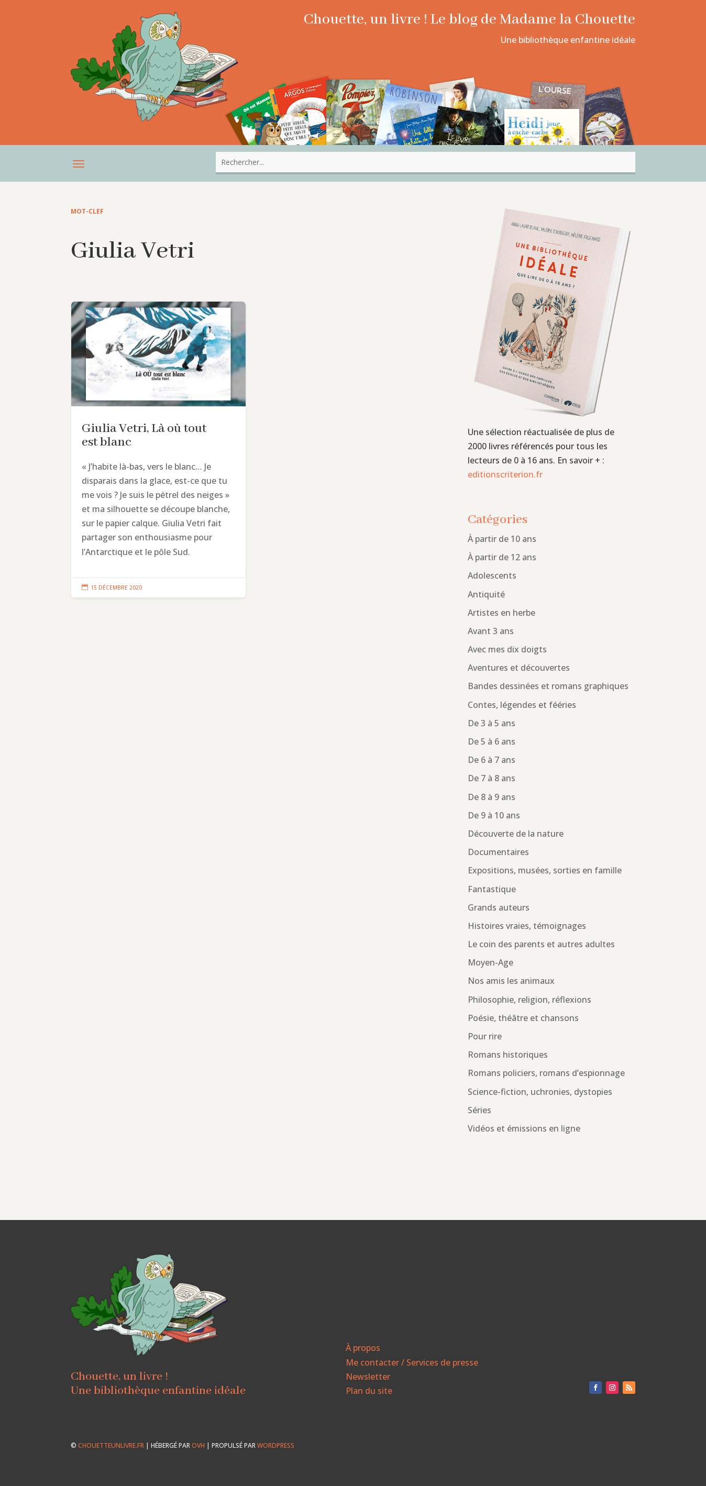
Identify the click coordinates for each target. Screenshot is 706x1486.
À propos (363, 1348)
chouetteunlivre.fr (111, 1445)
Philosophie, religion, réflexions (529, 999)
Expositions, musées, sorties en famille (545, 870)
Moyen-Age (490, 962)
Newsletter (368, 1376)
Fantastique (492, 889)
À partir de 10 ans (502, 539)
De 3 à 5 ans (491, 723)
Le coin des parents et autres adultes (541, 944)
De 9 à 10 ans (494, 815)
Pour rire (485, 1036)
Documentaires (498, 852)
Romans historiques (508, 1054)
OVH (198, 1445)
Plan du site (369, 1390)
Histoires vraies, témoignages (527, 925)
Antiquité (486, 594)
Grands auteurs (499, 907)
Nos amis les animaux (511, 980)
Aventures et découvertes (519, 667)
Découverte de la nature (516, 833)
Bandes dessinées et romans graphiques (548, 686)
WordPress (275, 1445)
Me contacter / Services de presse (412, 1362)
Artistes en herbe (501, 612)
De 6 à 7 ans (491, 760)
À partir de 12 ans (502, 557)
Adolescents (492, 575)
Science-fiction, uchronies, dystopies (540, 1091)
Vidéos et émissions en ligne (524, 1128)
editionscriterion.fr (505, 474)
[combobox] (425, 162)
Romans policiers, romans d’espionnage (546, 1073)
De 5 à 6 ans (491, 741)
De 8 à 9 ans (491, 797)
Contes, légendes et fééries (522, 705)
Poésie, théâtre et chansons (523, 1018)
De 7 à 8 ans (491, 778)
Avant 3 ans (491, 631)
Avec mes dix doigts (507, 649)
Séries (479, 1110)
